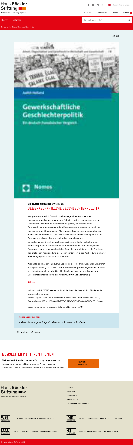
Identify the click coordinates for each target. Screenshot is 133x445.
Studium (80, 322)
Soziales (67, 322)
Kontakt (69, 388)
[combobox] (104, 20)
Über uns (87, 13)
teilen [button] (35, 332)
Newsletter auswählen (82, 363)
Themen (4, 20)
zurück (116, 35)
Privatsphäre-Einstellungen (76, 403)
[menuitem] (4, 21)
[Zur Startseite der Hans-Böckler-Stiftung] (14, 12)
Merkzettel (70, 392)
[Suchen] (129, 20)
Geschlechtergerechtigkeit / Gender (40, 322)
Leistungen (16, 20)
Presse (115, 13)
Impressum (70, 396)
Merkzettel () (102, 13)
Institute (126, 13)
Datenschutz (71, 399)
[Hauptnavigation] (11, 20)
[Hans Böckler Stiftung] (14, 396)
